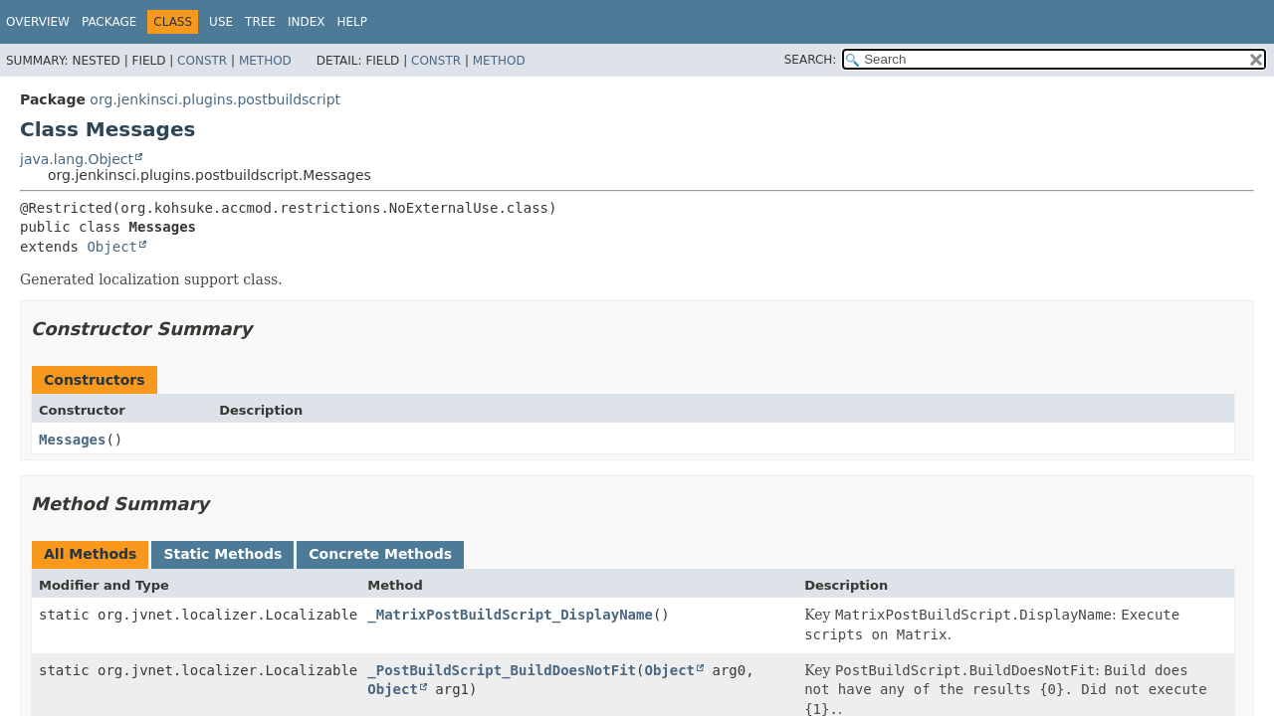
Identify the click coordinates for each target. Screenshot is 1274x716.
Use (221, 22)
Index (306, 22)
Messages (72, 440)
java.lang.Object (76, 159)
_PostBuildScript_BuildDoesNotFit (501, 670)
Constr (202, 61)
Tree (260, 22)
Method (265, 61)
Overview (38, 22)
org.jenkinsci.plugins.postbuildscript (215, 99)
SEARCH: (810, 60)
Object (112, 247)
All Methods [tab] (90, 554)
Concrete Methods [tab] (380, 554)
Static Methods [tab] (222, 554)
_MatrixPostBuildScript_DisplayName (510, 615)
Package (109, 22)
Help (351, 22)
